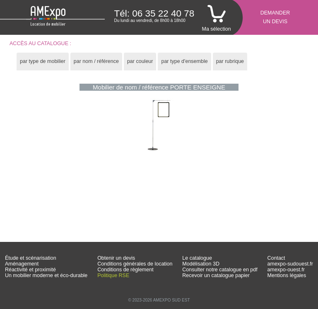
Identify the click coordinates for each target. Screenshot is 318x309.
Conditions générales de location (134, 264)
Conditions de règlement (125, 270)
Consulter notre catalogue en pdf (219, 270)
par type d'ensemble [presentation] (184, 61)
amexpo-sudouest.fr (290, 264)
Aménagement (22, 264)
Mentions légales (286, 275)
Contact (276, 258)
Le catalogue (197, 258)
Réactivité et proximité (30, 270)
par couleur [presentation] (140, 61)
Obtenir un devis (116, 258)
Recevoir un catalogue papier (216, 275)
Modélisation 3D (200, 264)
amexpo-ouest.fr (286, 270)
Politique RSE (113, 275)
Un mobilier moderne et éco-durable (46, 275)
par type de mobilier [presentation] (42, 61)
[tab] (42, 61)
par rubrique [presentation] (230, 61)
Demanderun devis (275, 17)
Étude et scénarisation (30, 258)
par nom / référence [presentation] (96, 61)
